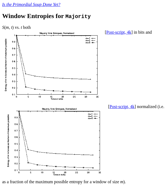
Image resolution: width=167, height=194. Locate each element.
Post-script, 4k (118, 32)
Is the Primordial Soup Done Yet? (31, 4)
